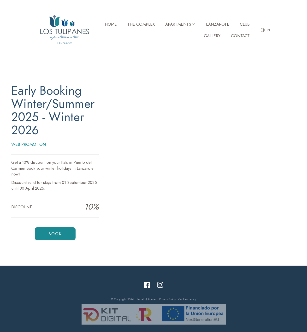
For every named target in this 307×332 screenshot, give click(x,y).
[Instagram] (160, 285)
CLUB (245, 24)
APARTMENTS (180, 24)
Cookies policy (187, 299)
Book (55, 234)
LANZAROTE (217, 24)
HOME (111, 24)
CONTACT (240, 36)
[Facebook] (147, 285)
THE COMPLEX (141, 24)
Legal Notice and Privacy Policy (156, 299)
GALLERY (212, 36)
